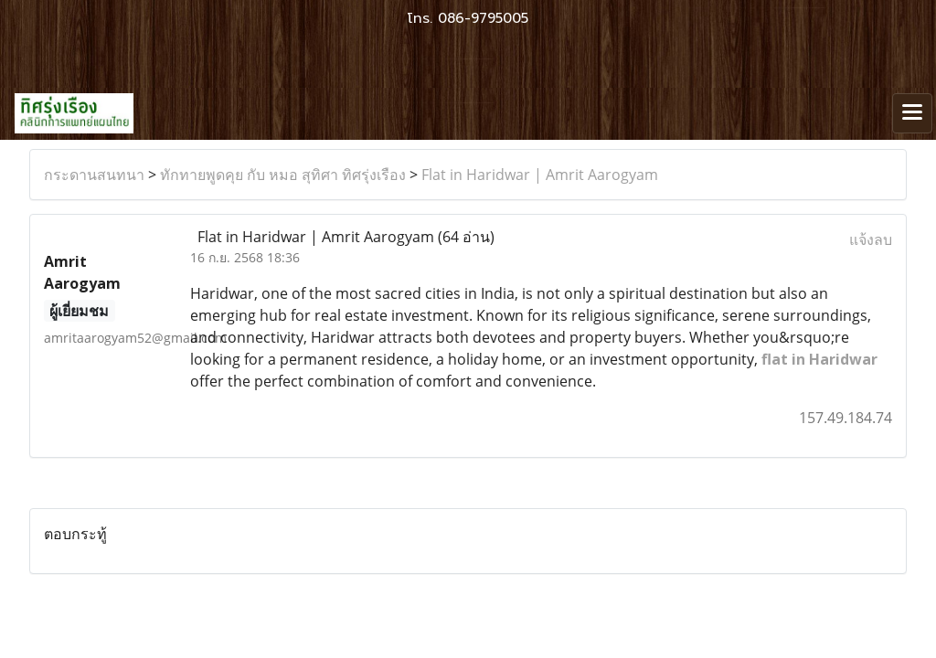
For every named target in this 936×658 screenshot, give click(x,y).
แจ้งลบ (870, 239)
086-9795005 (483, 18)
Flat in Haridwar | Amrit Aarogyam (539, 174)
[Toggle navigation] (912, 113)
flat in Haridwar (819, 359)
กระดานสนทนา (94, 174)
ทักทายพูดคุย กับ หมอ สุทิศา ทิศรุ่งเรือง (283, 174)
